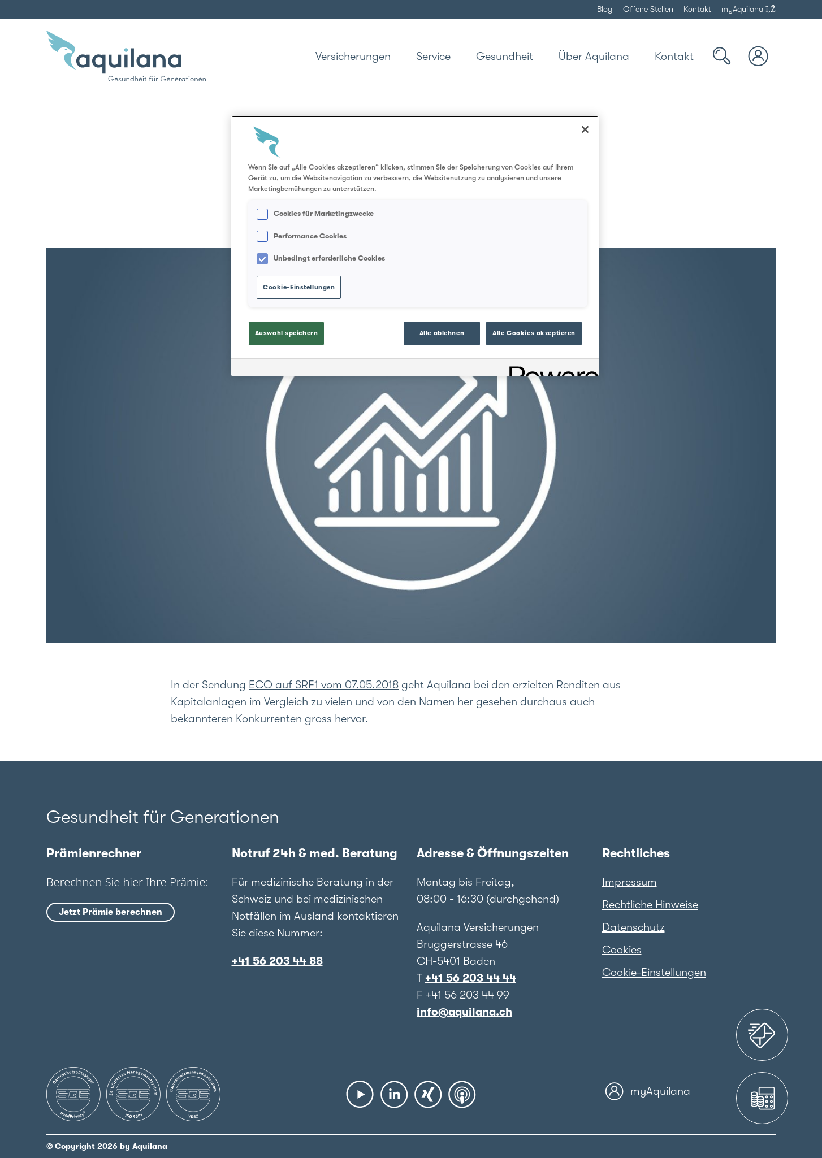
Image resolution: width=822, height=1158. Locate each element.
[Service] (433, 56)
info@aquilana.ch (464, 1011)
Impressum (629, 881)
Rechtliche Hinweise (650, 904)
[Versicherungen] (353, 56)
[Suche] (722, 56)
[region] (415, 246)
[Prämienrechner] (762, 1098)
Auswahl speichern (286, 333)
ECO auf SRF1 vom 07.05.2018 (324, 684)
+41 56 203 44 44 (470, 977)
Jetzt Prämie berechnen (110, 912)
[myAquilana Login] (759, 56)
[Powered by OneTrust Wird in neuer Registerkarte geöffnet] (550, 369)
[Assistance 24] (762, 1035)
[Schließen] (585, 129)
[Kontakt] (674, 56)
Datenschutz (633, 927)
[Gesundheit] (504, 56)
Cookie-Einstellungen (654, 972)
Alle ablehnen (441, 333)
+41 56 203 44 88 (277, 961)
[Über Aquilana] (594, 56)
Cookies (622, 949)
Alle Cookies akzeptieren (534, 333)
